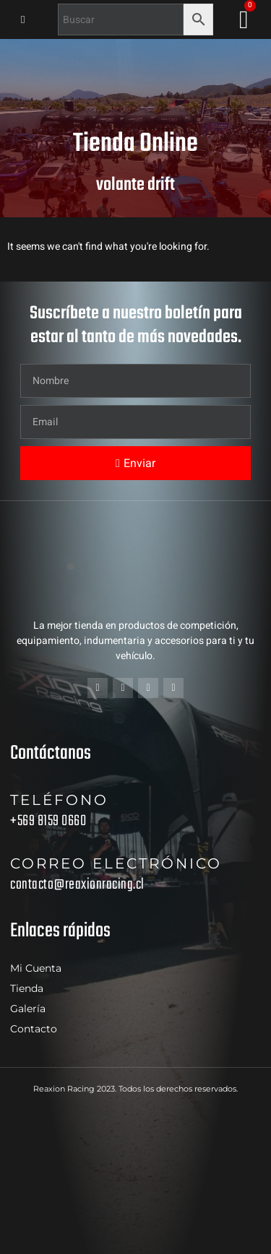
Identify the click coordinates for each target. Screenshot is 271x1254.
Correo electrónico (116, 863)
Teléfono (59, 800)
